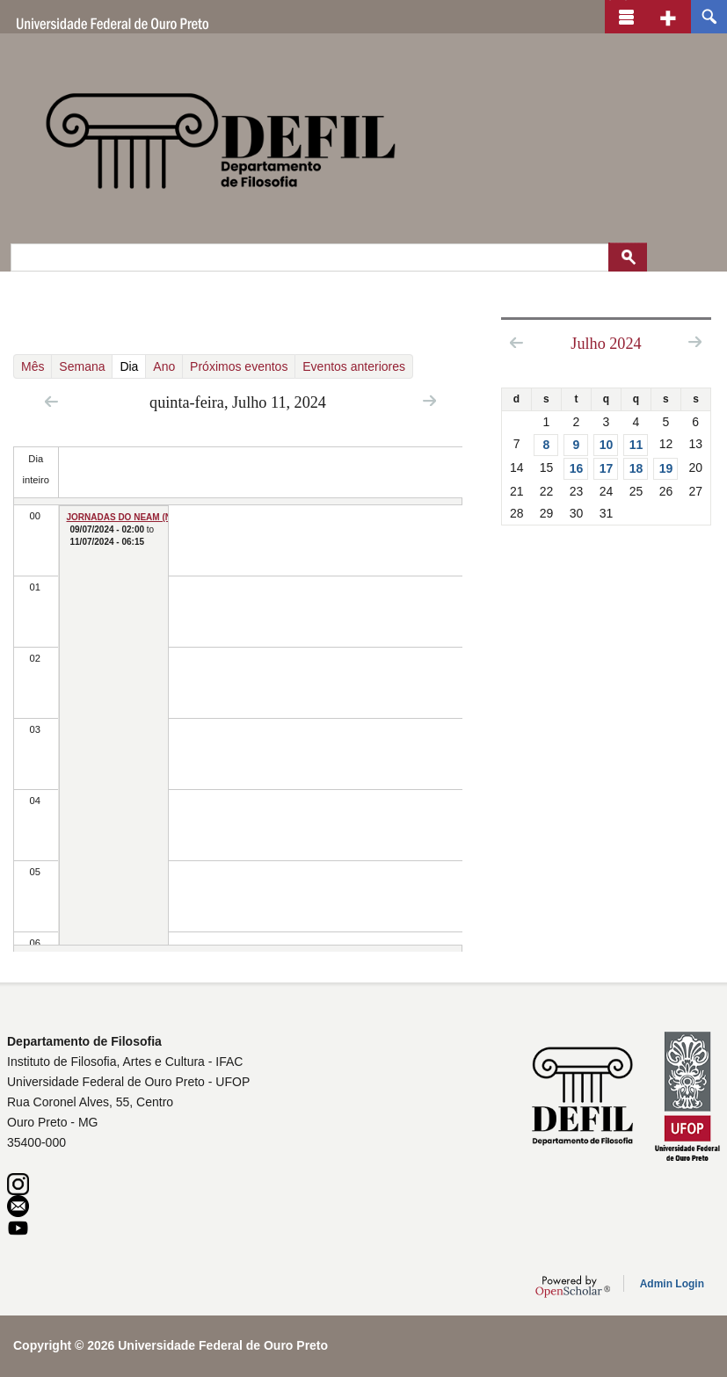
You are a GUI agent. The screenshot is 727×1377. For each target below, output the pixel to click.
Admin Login (672, 1284)
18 (636, 468)
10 (607, 445)
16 (577, 468)
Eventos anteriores (353, 366)
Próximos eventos (238, 366)
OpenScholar (572, 1286)
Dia (133, 366)
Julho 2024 (606, 343)
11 (636, 445)
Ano (164, 366)
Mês (32, 366)
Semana (82, 366)
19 (666, 468)
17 (607, 468)
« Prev (51, 401)
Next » (429, 400)
